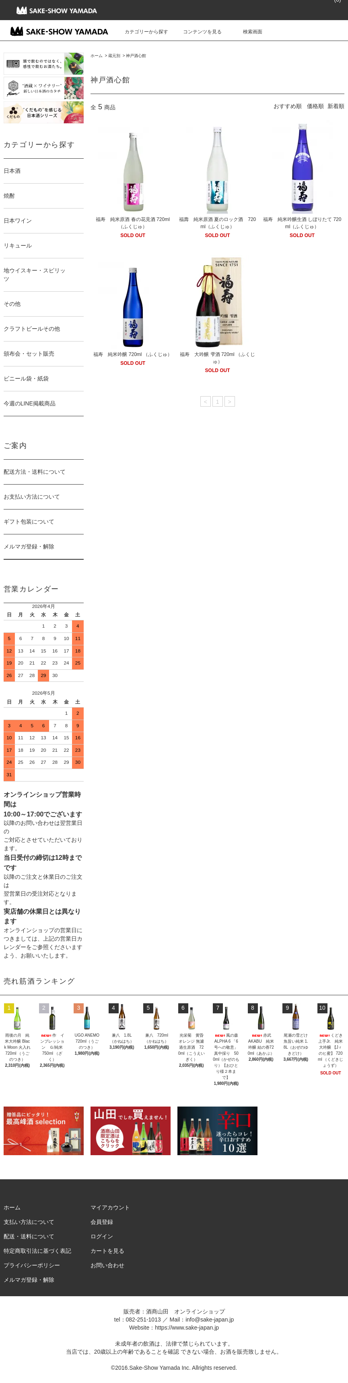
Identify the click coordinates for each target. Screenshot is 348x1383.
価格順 (315, 106)
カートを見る (107, 1251)
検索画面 (247, 32)
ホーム (97, 55)
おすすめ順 (288, 106)
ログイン (102, 1236)
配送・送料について (29, 1236)
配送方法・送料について (35, 472)
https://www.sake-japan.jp (187, 1327)
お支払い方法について (32, 496)
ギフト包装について (29, 521)
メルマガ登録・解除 (29, 546)
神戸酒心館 (136, 55)
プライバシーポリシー (32, 1265)
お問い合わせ (107, 1265)
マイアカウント (110, 1207)
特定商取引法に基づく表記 (37, 1251)
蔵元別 (114, 55)
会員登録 (102, 1222)
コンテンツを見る (197, 32)
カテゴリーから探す (141, 32)
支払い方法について (29, 1222)
